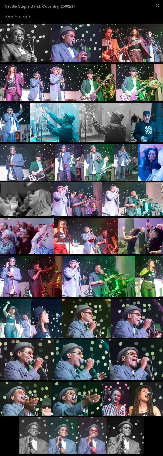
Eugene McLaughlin (19, 16)
